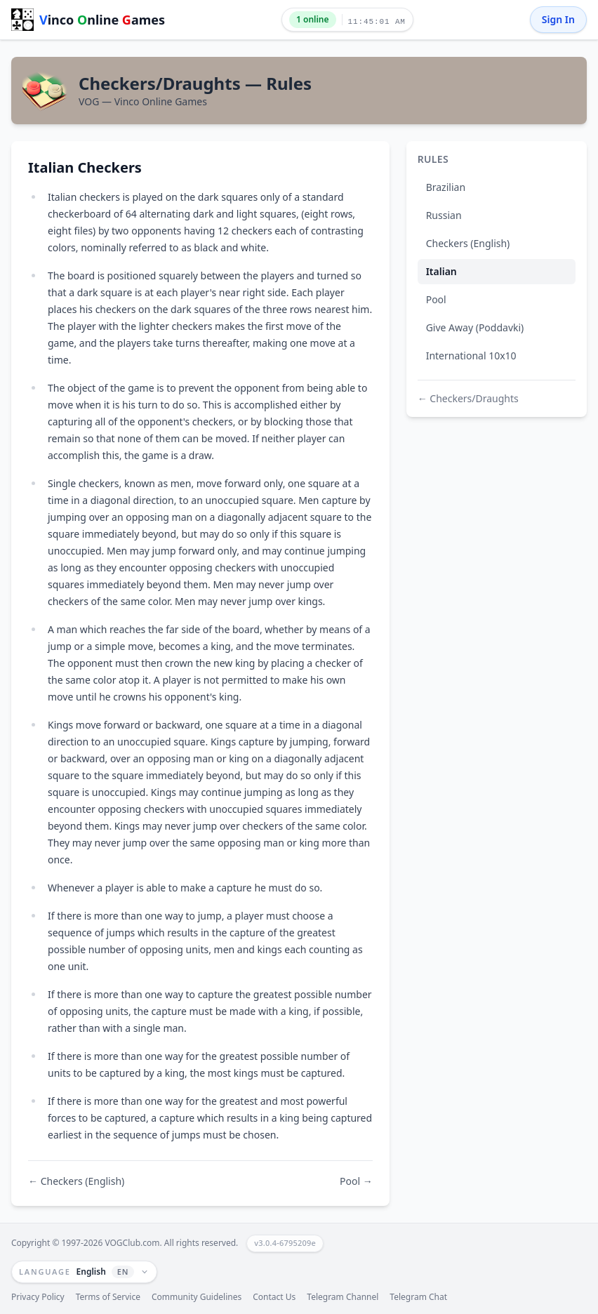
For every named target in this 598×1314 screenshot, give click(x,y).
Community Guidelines (196, 1297)
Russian (444, 215)
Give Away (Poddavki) (475, 327)
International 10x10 (471, 355)
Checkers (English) (468, 243)
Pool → (356, 1181)
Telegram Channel (342, 1297)
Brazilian (445, 187)
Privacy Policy (38, 1297)
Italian (441, 271)
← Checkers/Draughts (468, 398)
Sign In (558, 19)
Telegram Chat (418, 1297)
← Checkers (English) (76, 1181)
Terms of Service (108, 1297)
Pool (436, 299)
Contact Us (274, 1297)
